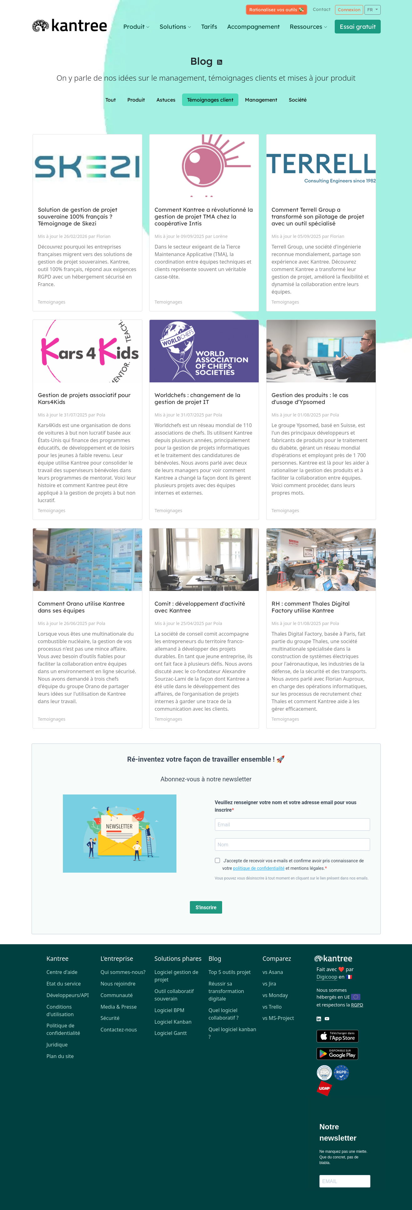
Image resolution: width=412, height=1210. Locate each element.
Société (298, 100)
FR (370, 10)
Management (261, 100)
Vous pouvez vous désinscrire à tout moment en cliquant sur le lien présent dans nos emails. (292, 878)
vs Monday (275, 995)
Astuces (165, 100)
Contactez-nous (118, 1029)
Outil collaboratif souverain (174, 995)
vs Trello (272, 1006)
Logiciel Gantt (171, 1033)
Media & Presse (118, 1006)
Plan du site (60, 1056)
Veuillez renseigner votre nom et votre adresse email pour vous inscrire (286, 806)
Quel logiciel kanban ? (232, 1033)
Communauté (116, 995)
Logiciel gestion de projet (176, 976)
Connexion (349, 10)
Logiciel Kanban (173, 1021)
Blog (201, 61)
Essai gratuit (358, 26)
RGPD (357, 1005)
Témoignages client (210, 100)
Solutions (175, 26)
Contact (322, 9)
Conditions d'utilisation (60, 1010)
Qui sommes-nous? (122, 972)
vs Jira (269, 983)
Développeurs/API (68, 995)
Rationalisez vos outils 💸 (276, 10)
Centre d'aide (62, 972)
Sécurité (110, 1018)
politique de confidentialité (258, 868)
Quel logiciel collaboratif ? (223, 1014)
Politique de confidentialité (63, 1029)
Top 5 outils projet (229, 972)
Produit (136, 26)
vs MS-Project (278, 1018)
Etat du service (64, 983)
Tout (110, 100)
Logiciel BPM (170, 1010)
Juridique (57, 1044)
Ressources (308, 26)
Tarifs (209, 26)
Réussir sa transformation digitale (226, 991)
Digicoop (327, 976)
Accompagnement (253, 26)
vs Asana (272, 972)
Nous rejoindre (117, 983)
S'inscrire (206, 907)
